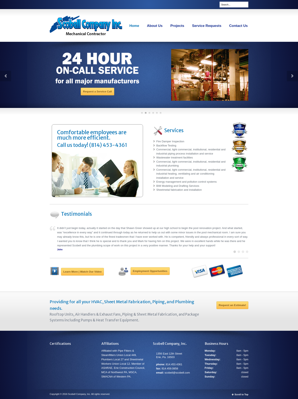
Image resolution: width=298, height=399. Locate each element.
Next (292, 76)
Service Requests (206, 26)
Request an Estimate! (232, 305)
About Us (155, 26)
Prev (5, 76)
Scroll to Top (241, 394)
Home (134, 26)
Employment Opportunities (150, 271)
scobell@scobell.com (177, 372)
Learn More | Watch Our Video (82, 271)
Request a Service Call (97, 91)
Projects (177, 26)
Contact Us (238, 26)
